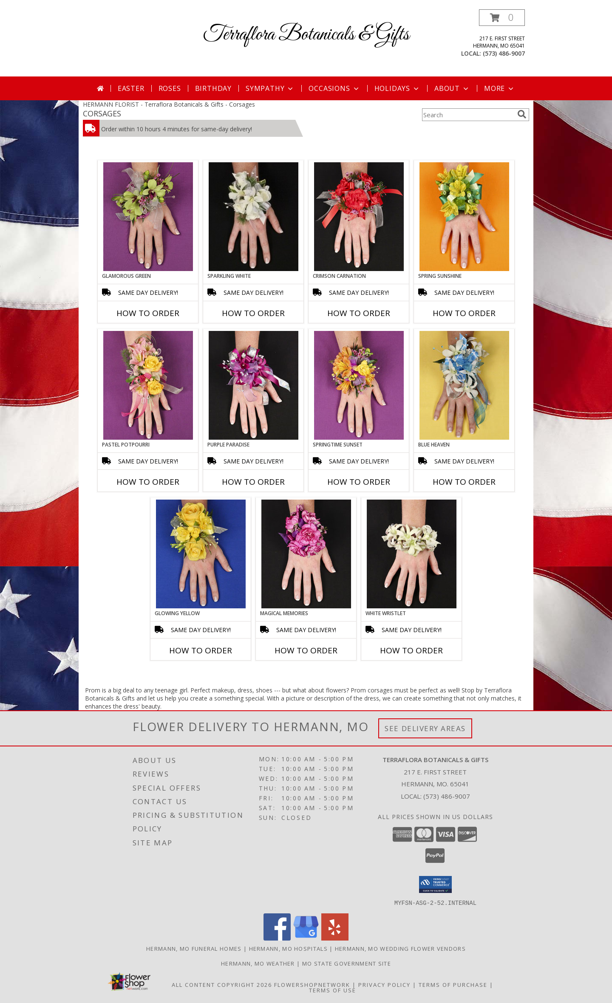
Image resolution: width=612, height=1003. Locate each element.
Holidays (397, 88)
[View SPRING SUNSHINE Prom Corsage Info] (464, 216)
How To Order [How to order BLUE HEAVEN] (464, 481)
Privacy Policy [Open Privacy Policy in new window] (384, 984)
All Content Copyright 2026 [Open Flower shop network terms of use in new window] (222, 984)
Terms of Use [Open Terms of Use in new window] (332, 990)
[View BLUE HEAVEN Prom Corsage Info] (464, 385)
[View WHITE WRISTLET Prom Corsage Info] (411, 554)
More (499, 88)
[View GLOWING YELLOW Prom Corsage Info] (201, 554)
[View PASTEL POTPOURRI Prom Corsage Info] (148, 385)
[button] (502, 17)
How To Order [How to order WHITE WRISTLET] (411, 650)
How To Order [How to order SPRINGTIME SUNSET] (358, 481)
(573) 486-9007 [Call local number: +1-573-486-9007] (504, 53)
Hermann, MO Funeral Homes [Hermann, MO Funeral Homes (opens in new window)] (194, 948)
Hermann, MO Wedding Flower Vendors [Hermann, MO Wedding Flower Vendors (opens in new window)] (400, 948)
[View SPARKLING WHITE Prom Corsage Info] (253, 216)
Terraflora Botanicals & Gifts (306, 34)
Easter (131, 88)
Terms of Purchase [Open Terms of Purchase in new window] (453, 984)
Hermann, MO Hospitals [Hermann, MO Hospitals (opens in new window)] (288, 948)
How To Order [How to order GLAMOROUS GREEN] (147, 313)
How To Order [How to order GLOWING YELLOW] (200, 650)
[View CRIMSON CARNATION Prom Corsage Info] (359, 216)
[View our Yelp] (334, 938)
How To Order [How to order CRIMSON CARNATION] (358, 313)
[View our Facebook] (277, 938)
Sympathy (270, 88)
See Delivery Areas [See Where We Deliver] (425, 728)
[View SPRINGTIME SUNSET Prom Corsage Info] (359, 385)
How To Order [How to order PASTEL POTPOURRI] (147, 481)
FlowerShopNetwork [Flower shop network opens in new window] (312, 984)
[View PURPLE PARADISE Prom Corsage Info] (253, 385)
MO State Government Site (346, 963)
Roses (170, 88)
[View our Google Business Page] (306, 938)
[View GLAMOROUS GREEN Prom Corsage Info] (148, 216)
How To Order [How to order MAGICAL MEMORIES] (306, 650)
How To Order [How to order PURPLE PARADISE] (253, 481)
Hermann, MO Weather (258, 963)
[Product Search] (467, 115)
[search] (522, 114)
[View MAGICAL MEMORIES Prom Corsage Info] (306, 554)
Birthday (213, 88)
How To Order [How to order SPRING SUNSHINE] (464, 313)
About (452, 88)
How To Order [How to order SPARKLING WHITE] (253, 313)
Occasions (334, 88)
